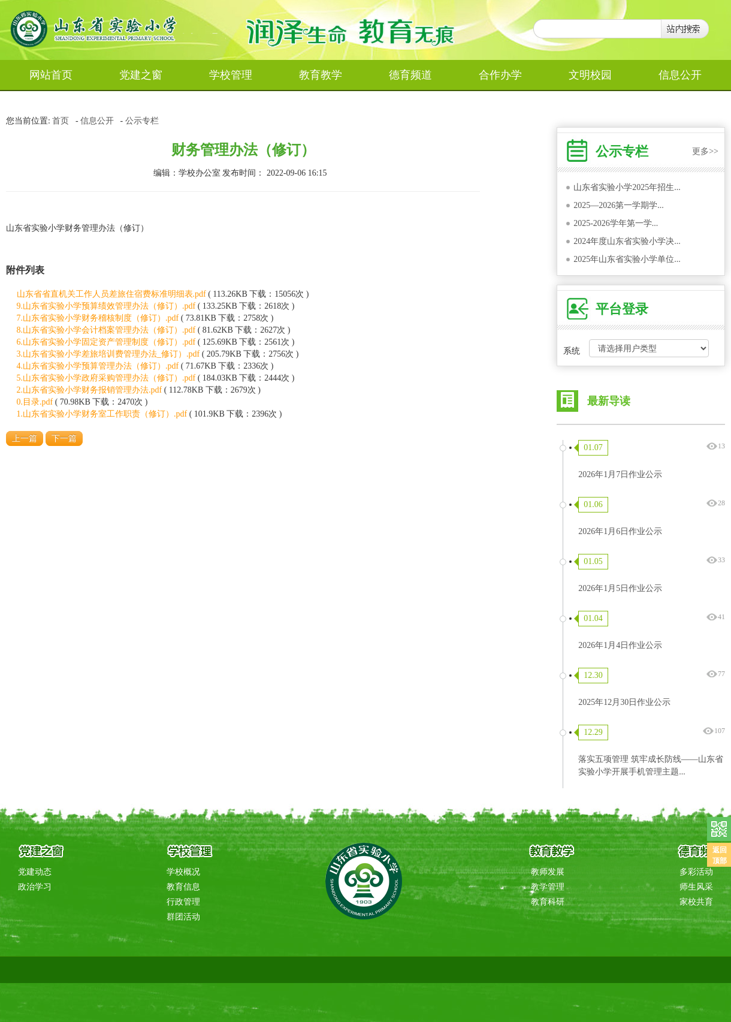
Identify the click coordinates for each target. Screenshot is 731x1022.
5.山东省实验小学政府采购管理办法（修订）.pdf (106, 377)
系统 (571, 350)
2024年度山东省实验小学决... (627, 241)
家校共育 (696, 901)
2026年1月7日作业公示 (620, 474)
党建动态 (35, 871)
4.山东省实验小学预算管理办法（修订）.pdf (98, 365)
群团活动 (183, 916)
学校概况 (183, 871)
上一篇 (24, 438)
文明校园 (590, 75)
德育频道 (410, 75)
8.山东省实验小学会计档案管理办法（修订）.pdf (106, 329)
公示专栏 (142, 120)
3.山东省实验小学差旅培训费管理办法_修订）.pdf (108, 353)
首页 (60, 120)
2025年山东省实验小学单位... (627, 259)
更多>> (705, 151)
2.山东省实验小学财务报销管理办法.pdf (89, 389)
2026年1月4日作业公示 (620, 645)
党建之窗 (140, 75)
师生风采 (696, 886)
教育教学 (320, 75)
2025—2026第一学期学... (618, 205)
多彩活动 (696, 871)
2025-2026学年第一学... (615, 223)
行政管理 (183, 901)
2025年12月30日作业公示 (624, 702)
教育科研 (547, 901)
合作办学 (500, 75)
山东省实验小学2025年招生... (627, 187)
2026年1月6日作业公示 (620, 531)
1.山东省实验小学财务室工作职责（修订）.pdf (102, 413)
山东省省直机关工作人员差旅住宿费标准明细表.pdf (111, 294)
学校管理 (230, 75)
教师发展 (547, 871)
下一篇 (64, 438)
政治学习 (35, 886)
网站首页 (51, 75)
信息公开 (680, 75)
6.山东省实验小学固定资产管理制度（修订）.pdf (106, 341)
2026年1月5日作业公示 (620, 588)
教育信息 (183, 886)
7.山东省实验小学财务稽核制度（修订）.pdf (98, 317)
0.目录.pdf (35, 401)
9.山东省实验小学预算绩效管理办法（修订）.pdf (106, 306)
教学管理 (547, 886)
